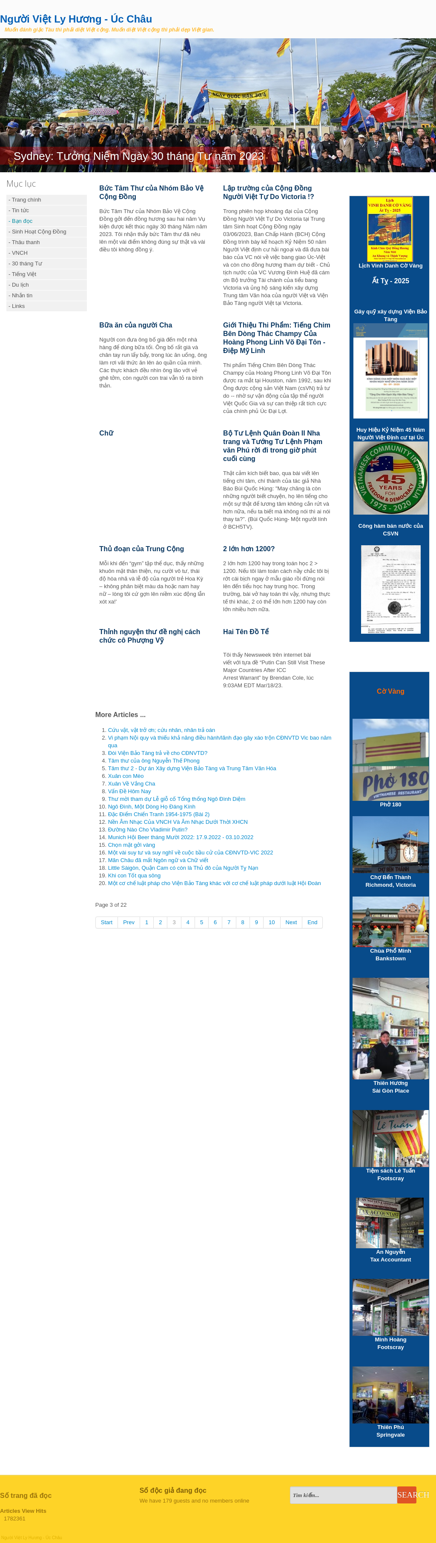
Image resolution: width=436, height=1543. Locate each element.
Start (106, 922)
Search (406, 1494)
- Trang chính (25, 199)
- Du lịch (19, 285)
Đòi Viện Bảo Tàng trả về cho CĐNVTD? (157, 753)
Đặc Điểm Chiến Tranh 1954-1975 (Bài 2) (159, 814)
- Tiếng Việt (22, 274)
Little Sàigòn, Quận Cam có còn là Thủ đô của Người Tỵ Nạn (183, 868)
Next (291, 922)
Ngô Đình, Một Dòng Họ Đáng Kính (151, 806)
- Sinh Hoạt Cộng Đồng (37, 231)
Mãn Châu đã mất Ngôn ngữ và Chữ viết (158, 860)
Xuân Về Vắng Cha (131, 783)
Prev (129, 922)
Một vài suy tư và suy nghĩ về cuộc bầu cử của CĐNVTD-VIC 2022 (190, 852)
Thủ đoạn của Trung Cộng (141, 548)
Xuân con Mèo (126, 776)
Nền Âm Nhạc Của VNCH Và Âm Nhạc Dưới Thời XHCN (178, 822)
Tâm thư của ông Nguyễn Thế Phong (154, 760)
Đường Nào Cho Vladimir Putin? (148, 829)
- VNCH (18, 253)
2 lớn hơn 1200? (249, 548)
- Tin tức (19, 210)
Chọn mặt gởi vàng (131, 845)
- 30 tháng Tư (25, 263)
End (312, 922)
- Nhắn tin (20, 295)
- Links (17, 306)
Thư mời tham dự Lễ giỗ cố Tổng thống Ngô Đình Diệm (176, 799)
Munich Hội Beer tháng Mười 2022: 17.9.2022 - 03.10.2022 (181, 837)
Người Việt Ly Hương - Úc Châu (76, 19)
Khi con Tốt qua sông (134, 875)
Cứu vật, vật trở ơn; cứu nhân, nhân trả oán (161, 730)
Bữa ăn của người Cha (135, 325)
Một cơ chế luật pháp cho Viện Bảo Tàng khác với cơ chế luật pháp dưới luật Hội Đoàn (214, 883)
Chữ (106, 433)
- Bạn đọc (20, 221)
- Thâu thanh (24, 242)
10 (272, 922)
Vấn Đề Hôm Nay (129, 791)
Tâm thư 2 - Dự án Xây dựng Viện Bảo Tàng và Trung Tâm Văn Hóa (192, 768)
